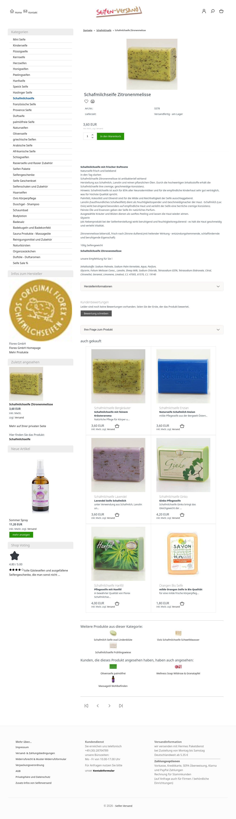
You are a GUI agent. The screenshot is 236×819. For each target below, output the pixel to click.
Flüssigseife (20, 51)
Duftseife (18, 116)
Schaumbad (20, 210)
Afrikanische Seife (24, 151)
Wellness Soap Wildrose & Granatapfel (178, 673)
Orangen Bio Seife (171, 585)
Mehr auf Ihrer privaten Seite (27, 426)
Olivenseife (20, 134)
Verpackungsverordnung (30, 765)
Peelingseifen (21, 75)
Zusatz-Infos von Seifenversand (33, 782)
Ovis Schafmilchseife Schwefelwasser (178, 639)
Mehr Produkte (18, 352)
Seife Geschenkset (24, 181)
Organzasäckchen (24, 251)
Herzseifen (19, 63)
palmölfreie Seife (23, 122)
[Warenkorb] (221, 12)
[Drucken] (92, 102)
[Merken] (86, 102)
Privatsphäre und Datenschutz (33, 777)
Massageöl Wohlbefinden (113, 686)
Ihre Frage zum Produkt (98, 329)
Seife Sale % (20, 263)
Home (16, 12)
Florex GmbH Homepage (25, 348)
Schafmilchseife (23, 98)
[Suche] (212, 12)
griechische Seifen (24, 139)
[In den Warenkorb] (117, 426)
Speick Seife (20, 86)
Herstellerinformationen (98, 286)
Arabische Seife (22, 145)
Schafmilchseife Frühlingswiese (113, 652)
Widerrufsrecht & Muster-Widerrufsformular (41, 759)
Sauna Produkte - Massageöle (32, 233)
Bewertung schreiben (96, 313)
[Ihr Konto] (204, 12)
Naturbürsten (21, 245)
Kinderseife (20, 45)
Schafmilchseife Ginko (173, 497)
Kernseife (19, 57)
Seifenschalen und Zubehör (30, 186)
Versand (19, 417)
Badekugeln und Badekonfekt (32, 228)
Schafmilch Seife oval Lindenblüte (113, 639)
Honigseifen (20, 69)
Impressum (22, 747)
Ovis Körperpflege (24, 198)
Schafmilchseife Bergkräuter (112, 408)
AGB (18, 771)
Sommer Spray (18, 520)
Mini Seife (19, 39)
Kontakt (30, 12)
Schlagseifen (21, 157)
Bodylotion (20, 216)
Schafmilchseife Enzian (174, 408)
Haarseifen (20, 192)
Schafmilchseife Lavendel (110, 497)
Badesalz (18, 222)
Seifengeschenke (23, 175)
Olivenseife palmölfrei (113, 673)
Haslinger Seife (22, 92)
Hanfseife (19, 81)
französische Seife (24, 104)
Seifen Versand (123, 805)
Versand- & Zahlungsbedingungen (35, 753)
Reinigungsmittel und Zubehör (32, 239)
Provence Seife (22, 110)
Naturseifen (20, 128)
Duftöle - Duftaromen (26, 257)
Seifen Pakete (21, 169)
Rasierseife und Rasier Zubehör (33, 163)
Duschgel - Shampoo (26, 204)
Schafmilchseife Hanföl (109, 585)
